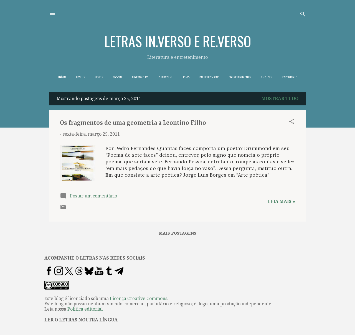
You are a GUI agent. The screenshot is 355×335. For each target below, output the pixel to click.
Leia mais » (281, 201)
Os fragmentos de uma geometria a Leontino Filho (133, 122)
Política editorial (85, 309)
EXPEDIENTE (289, 77)
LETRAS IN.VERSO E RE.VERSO (177, 41)
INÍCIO (62, 77)
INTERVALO (165, 77)
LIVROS (80, 77)
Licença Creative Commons (138, 298)
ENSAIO (117, 77)
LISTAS (185, 77)
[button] (291, 122)
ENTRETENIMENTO (240, 77)
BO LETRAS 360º (209, 77)
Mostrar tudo (280, 98)
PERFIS (99, 77)
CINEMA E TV (140, 77)
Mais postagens (177, 233)
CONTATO (266, 77)
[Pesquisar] (303, 15)
